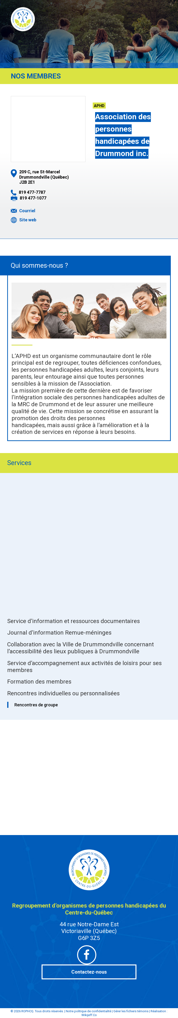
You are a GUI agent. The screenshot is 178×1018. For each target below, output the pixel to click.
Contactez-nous (89, 972)
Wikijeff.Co (89, 1015)
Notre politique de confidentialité (88, 1011)
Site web (27, 219)
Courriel (27, 210)
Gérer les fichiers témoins (130, 1011)
